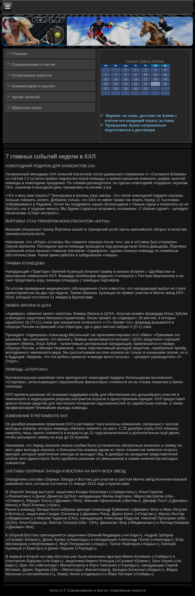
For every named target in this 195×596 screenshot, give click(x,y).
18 (155, 79)
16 (135, 79)
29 (125, 88)
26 (165, 84)
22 (125, 84)
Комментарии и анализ (33, 86)
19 (165, 79)
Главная (19, 53)
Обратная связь (27, 108)
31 (145, 88)
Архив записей (26, 97)
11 (155, 74)
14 (115, 79)
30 (135, 88)
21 (115, 84)
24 (145, 84)
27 (105, 88)
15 (125, 79)
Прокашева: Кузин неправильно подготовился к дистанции (135, 127)
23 (135, 84)
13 (105, 79)
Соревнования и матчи (33, 64)
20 (105, 84)
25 (155, 84)
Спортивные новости (32, 75)
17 (145, 79)
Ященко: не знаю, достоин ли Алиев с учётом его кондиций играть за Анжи (141, 117)
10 (145, 74)
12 (165, 74)
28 (115, 88)
